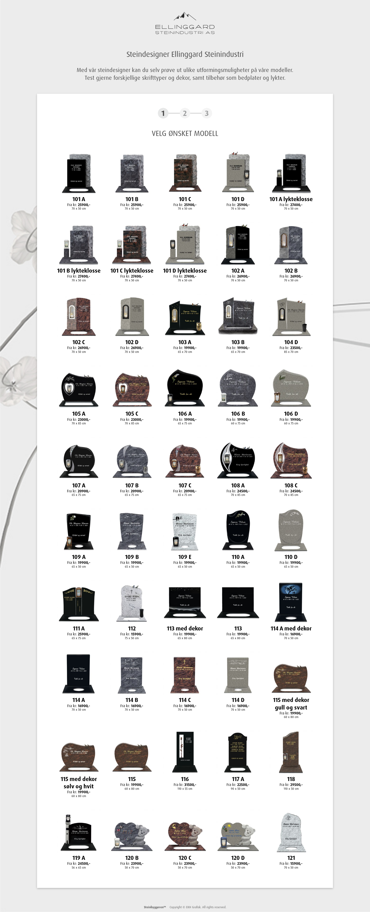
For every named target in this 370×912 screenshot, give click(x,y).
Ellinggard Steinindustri (185, 23)
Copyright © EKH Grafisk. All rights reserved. (185, 907)
